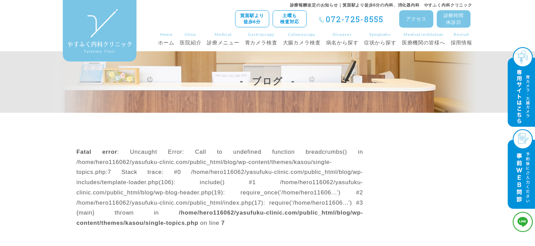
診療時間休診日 (454, 19)
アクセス (416, 19)
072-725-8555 (355, 19)
